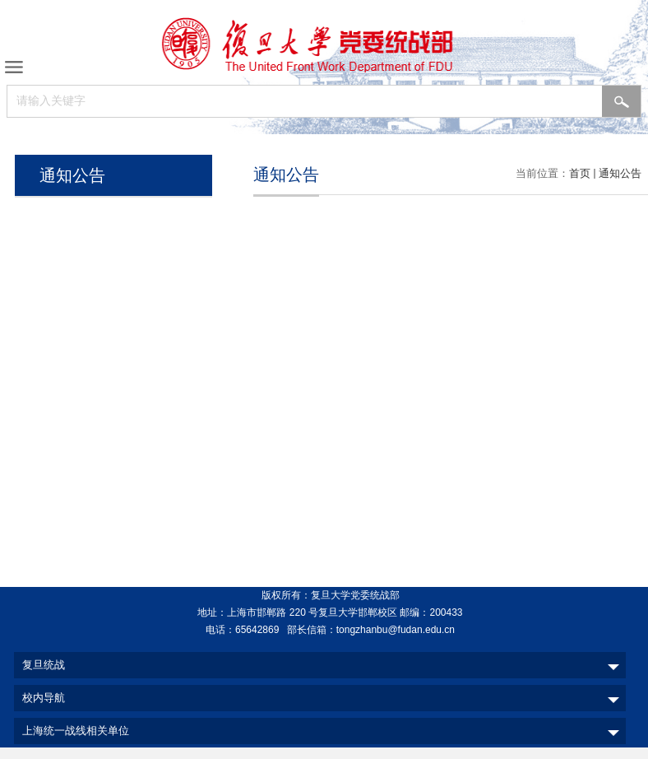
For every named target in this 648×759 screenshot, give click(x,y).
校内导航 (43, 697)
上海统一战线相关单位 (75, 730)
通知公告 (620, 173)
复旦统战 (43, 665)
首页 (579, 173)
